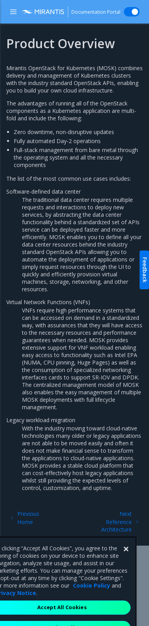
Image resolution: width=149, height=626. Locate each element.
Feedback (145, 270)
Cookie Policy (91, 596)
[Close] (125, 560)
